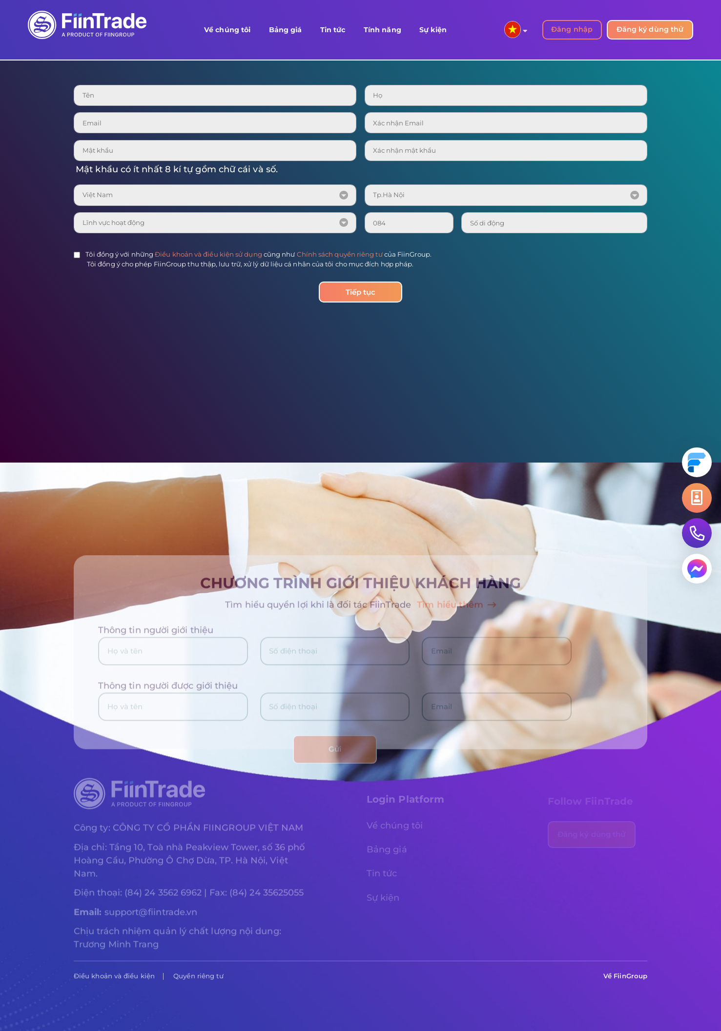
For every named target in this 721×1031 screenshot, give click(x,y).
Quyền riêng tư (198, 976)
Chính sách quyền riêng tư (340, 254)
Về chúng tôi (227, 29)
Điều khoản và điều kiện (114, 976)
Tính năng (382, 29)
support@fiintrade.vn (151, 917)
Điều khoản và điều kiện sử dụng (208, 254)
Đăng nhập (572, 29)
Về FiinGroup (625, 976)
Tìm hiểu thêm (456, 610)
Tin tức (333, 29)
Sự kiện (433, 29)
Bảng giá (285, 29)
